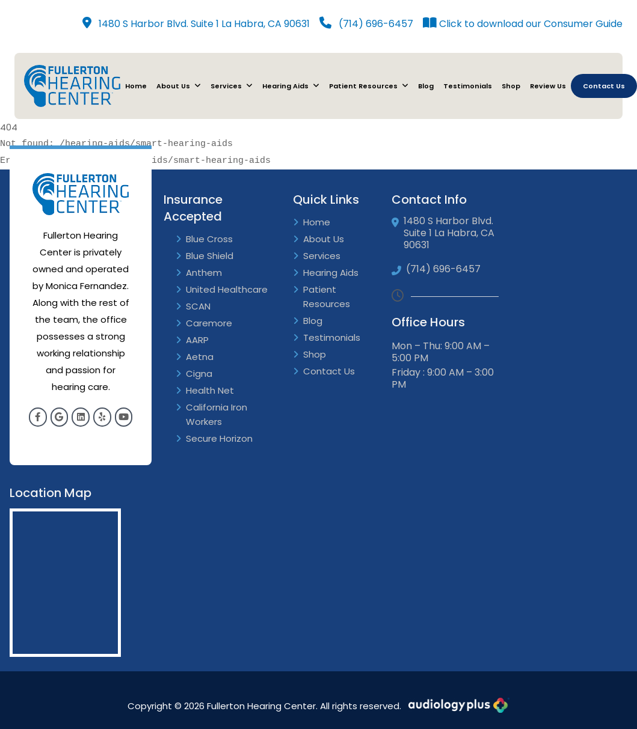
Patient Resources (368, 86)
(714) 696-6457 (366, 24)
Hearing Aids (290, 86)
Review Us (548, 86)
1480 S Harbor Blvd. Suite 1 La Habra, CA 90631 (196, 24)
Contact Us (604, 86)
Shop (511, 86)
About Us (178, 86)
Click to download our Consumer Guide (523, 24)
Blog (426, 86)
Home (136, 86)
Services (232, 86)
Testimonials (467, 86)
